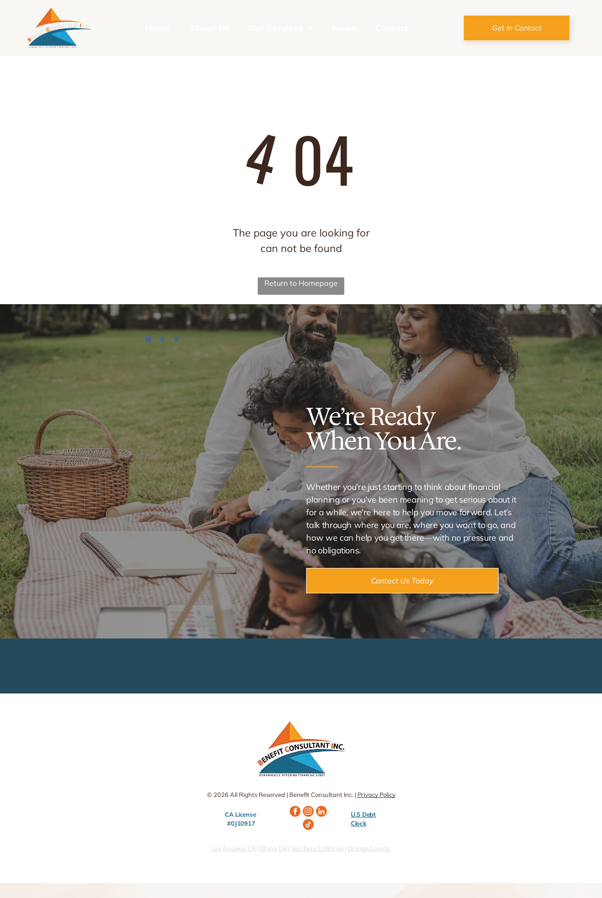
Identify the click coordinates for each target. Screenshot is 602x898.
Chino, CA (273, 848)
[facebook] (295, 812)
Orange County (369, 848)
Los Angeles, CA (234, 848)
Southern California (317, 848)
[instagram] (308, 812)
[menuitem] (158, 28)
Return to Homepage (301, 283)
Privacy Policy (376, 794)
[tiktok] (308, 825)
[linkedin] (321, 812)
